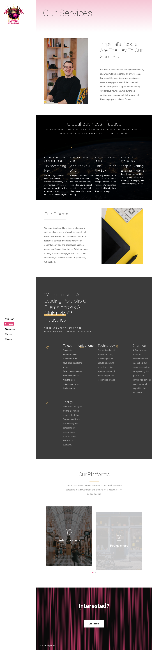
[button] (93, 573)
